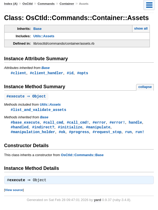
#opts (82, 73)
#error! (117, 123)
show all (140, 28)
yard (97, 202)
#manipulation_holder (33, 133)
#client (18, 73)
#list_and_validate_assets (38, 110)
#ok (62, 133)
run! (139, 133)
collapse (145, 87)
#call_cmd (53, 123)
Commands (46, 4)
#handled (19, 128)
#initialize (70, 128)
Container (67, 4)
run (128, 133)
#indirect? (43, 128)
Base (37, 29)
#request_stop (107, 133)
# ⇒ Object (27, 96)
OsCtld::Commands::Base (82, 156)
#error (99, 123)
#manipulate (98, 128)
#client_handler (46, 73)
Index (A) (11, 4)
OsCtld (27, 4)
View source (14, 192)
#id (70, 73)
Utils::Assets (43, 36)
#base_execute (25, 123)
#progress (79, 133)
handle (135, 123)
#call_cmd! (78, 123)
